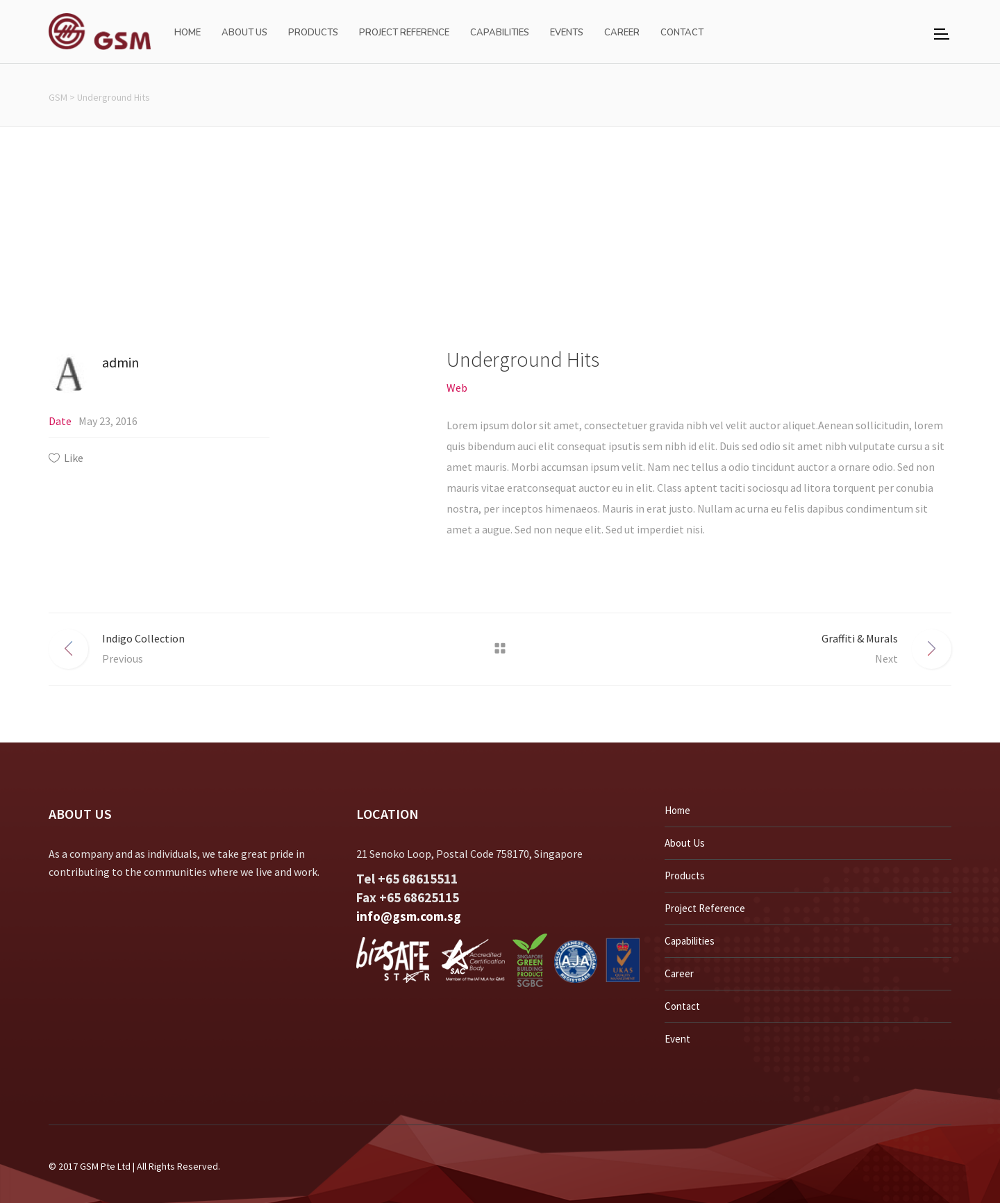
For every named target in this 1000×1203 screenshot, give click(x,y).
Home (677, 810)
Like (73, 458)
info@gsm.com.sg (408, 916)
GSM (58, 97)
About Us (685, 842)
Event (677, 1038)
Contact (682, 1006)
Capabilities (690, 940)
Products (685, 875)
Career (679, 973)
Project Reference (705, 908)
